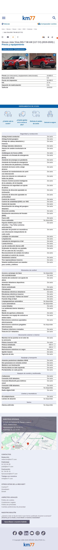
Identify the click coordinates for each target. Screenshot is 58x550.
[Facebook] (15, 533)
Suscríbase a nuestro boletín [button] (15, 522)
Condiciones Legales (9, 502)
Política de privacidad (9, 504)
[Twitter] (20, 533)
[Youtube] (32, 533)
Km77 (28, 18)
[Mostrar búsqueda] (54, 18)
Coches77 (5, 487)
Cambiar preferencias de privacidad (13, 507)
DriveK (4, 491)
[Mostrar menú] (3, 18)
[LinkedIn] (26, 533)
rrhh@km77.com (7, 478)
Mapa (15, 424)
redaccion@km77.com (9, 459)
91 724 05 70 (18, 427)
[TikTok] (43, 533)
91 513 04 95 (15, 430)
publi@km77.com (7, 466)
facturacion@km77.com (9, 474)
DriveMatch (5, 489)
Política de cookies (8, 500)
